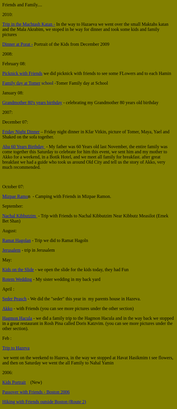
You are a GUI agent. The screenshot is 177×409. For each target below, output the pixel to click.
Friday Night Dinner (21, 131)
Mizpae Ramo (15, 196)
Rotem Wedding (17, 279)
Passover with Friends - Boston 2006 (36, 392)
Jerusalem (11, 250)
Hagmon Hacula (17, 318)
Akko (7, 308)
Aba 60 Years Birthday (23, 146)
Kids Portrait (14, 382)
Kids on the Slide (18, 269)
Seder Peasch (14, 298)
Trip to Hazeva (15, 348)
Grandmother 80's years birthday (32, 102)
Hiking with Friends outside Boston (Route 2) (44, 401)
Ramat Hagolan (16, 240)
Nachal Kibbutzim (19, 215)
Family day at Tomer (21, 83)
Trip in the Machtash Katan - (28, 24)
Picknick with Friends (22, 73)
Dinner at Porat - (17, 44)
